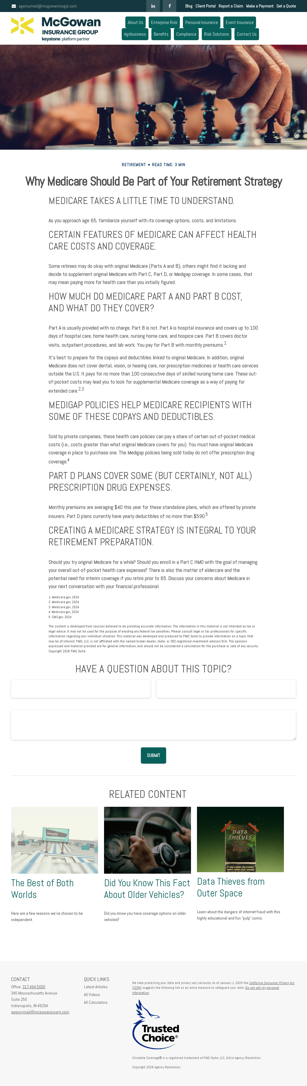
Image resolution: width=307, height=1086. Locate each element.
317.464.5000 (33, 986)
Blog (188, 6)
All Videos (92, 994)
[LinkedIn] (153, 6)
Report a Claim (231, 6)
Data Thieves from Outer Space (231, 887)
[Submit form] (153, 755)
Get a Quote (286, 6)
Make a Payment (259, 6)
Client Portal (205, 6)
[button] (135, 22)
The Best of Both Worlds (42, 889)
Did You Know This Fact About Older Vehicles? (147, 889)
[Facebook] (169, 6)
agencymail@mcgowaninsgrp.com (44, 6)
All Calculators (96, 1002)
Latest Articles (96, 986)
